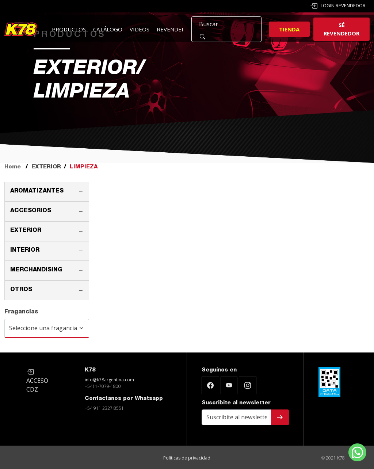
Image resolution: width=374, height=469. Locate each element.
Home (12, 167)
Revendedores (178, 29)
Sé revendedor (341, 29)
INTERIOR (24, 250)
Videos (139, 29)
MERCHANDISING (36, 270)
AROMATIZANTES (37, 191)
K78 (90, 370)
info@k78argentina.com (109, 380)
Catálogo (107, 29)
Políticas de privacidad (186, 458)
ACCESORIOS (30, 211)
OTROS (21, 290)
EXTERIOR (25, 231)
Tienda (289, 29)
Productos (69, 29)
